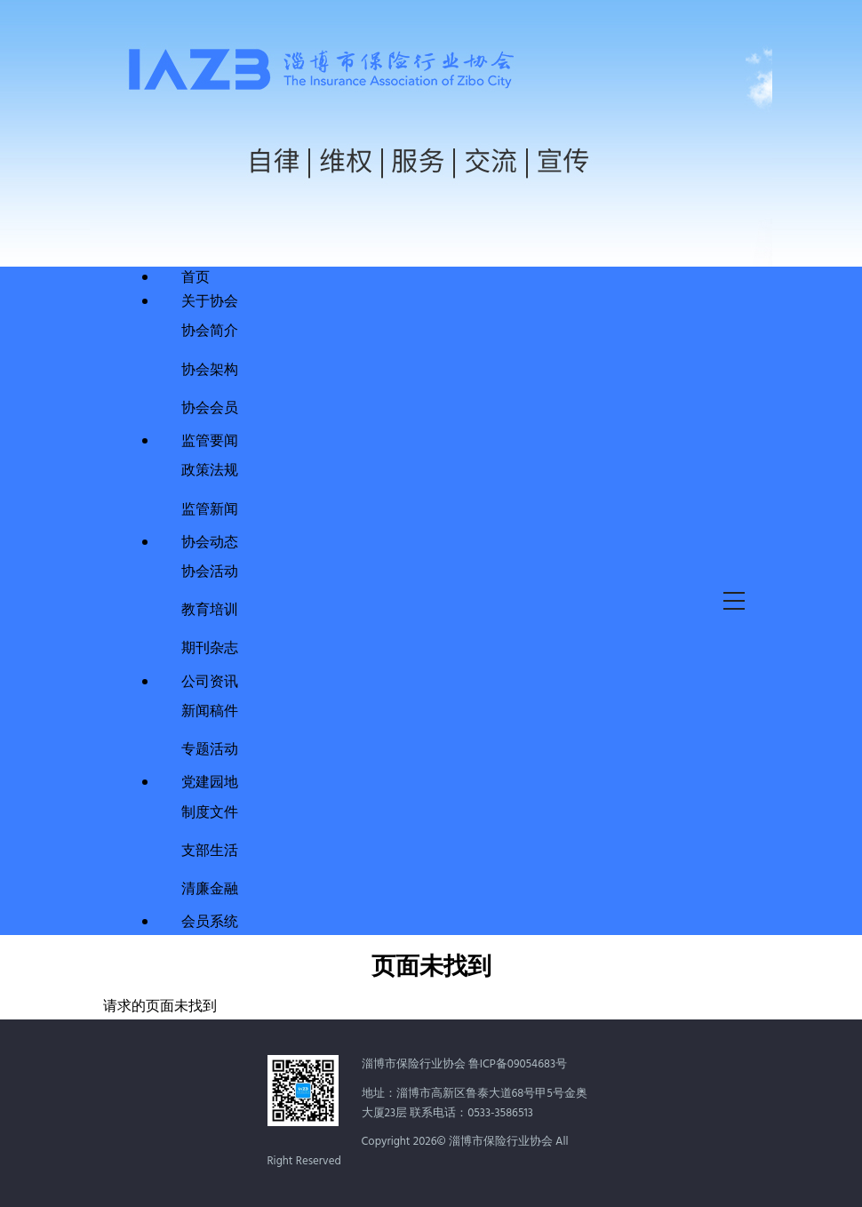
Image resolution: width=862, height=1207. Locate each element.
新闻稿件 (209, 709)
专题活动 (209, 747)
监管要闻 (209, 441)
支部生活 (209, 849)
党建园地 (209, 783)
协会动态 (209, 543)
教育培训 (209, 608)
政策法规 (209, 468)
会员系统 (209, 922)
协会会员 (209, 406)
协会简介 (209, 329)
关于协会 (209, 302)
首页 (195, 278)
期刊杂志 (209, 646)
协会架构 (209, 368)
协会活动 (209, 570)
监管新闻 (209, 508)
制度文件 (209, 811)
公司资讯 (209, 682)
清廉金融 (209, 887)
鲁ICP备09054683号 (517, 1064)
